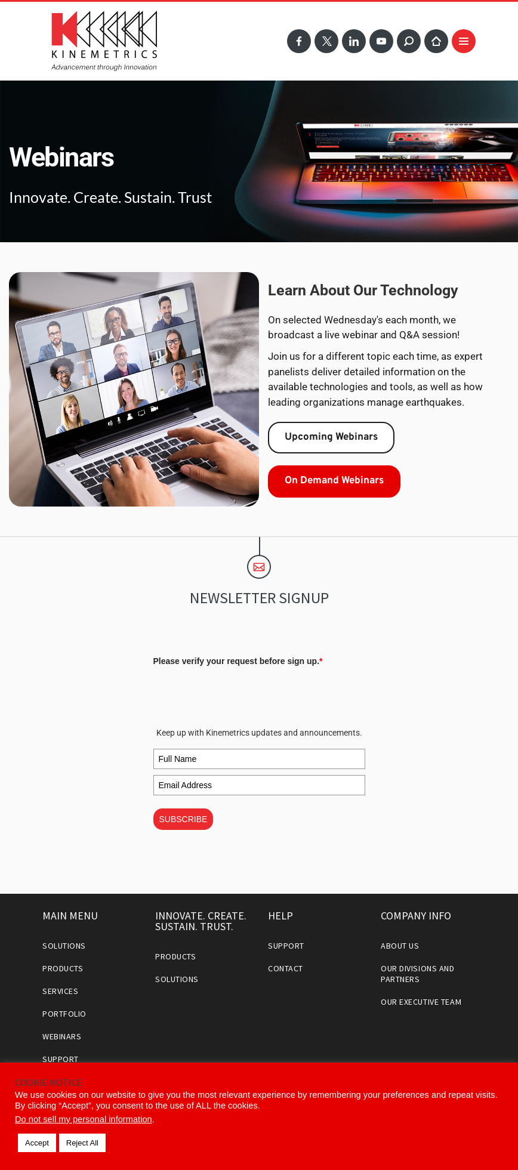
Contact (285, 968)
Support (60, 1059)
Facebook (299, 41)
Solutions (64, 945)
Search (409, 41)
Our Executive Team (421, 1001)
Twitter (326, 41)
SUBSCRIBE (183, 819)
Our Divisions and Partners (418, 973)
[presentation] (244, 694)
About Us (400, 945)
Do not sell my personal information (83, 1119)
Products (62, 968)
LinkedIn (354, 41)
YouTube (381, 41)
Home (436, 41)
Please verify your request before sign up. (238, 661)
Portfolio (64, 1013)
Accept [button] (37, 1142)
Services (60, 991)
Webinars (61, 1036)
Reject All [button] (82, 1142)
